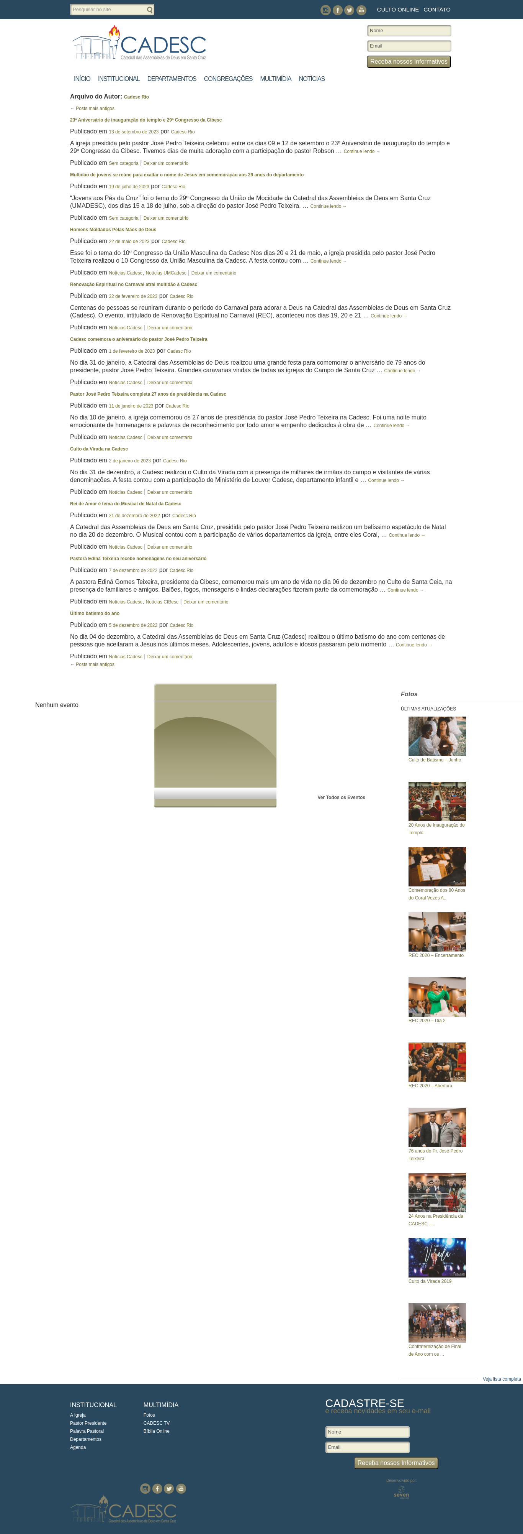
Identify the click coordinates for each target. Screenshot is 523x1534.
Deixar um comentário (166, 163)
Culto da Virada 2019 (430, 1281)
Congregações (228, 79)
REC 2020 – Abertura (430, 1085)
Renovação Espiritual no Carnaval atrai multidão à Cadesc (133, 284)
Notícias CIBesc (162, 602)
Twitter (349, 10)
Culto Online (398, 9)
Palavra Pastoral (87, 1431)
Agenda (78, 1447)
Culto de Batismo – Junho (435, 760)
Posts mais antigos (92, 108)
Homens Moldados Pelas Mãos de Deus (113, 229)
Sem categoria (123, 163)
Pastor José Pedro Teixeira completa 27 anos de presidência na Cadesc (148, 394)
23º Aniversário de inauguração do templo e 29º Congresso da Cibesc (146, 120)
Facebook (337, 10)
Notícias (312, 79)
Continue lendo (362, 151)
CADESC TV (157, 1423)
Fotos (149, 1415)
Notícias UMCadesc (166, 273)
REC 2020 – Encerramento (436, 955)
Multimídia (275, 79)
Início (82, 79)
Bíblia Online (157, 1431)
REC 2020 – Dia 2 (427, 1020)
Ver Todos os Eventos (341, 797)
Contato (437, 9)
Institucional (119, 79)
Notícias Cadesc (125, 273)
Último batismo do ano (94, 613)
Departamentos (171, 79)
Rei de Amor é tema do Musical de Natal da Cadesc (125, 503)
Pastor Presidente (88, 1423)
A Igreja (78, 1415)
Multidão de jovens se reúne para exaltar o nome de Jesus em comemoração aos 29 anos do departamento (187, 175)
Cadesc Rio (136, 97)
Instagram (325, 10)
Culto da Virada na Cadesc (99, 449)
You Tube (361, 10)
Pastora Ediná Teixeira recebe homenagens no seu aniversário (138, 558)
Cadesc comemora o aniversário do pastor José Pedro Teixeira (139, 339)
